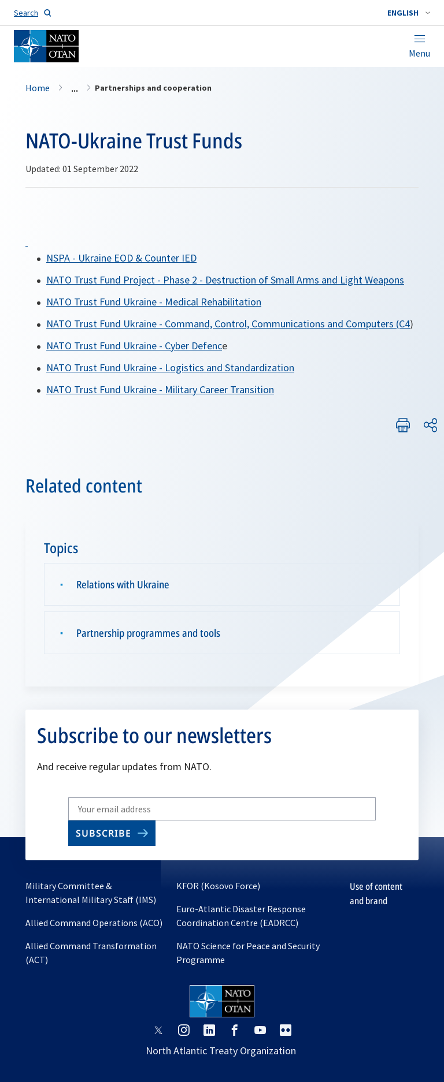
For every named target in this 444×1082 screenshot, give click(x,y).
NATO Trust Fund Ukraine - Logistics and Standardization (170, 367)
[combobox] (408, 13)
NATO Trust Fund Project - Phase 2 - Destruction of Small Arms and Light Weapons (225, 279)
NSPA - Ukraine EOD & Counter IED (121, 257)
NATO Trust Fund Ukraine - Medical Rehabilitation (153, 301)
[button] (408, 13)
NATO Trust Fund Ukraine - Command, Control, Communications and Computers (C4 (228, 323)
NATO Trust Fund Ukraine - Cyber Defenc (134, 345)
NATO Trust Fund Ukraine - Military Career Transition (160, 389)
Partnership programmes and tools (148, 633)
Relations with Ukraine (122, 584)
